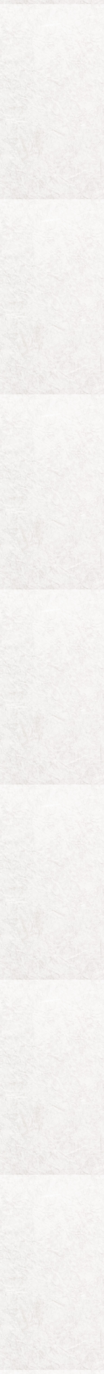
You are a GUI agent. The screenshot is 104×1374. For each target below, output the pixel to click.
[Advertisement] (52, 39)
